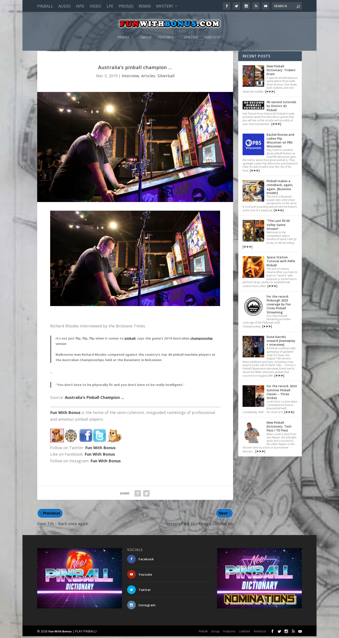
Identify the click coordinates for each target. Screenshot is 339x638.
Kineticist (213, 31)
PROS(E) (126, 6)
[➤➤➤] (269, 93)
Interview (130, 77)
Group (146, 31)
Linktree (191, 31)
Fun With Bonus (65, 414)
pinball (130, 340)
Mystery (164, 6)
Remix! (145, 6)
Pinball (45, 6)
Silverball (165, 77)
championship (201, 340)
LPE (110, 6)
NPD (80, 6)
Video (95, 6)
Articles (148, 77)
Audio (64, 6)
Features (165, 31)
